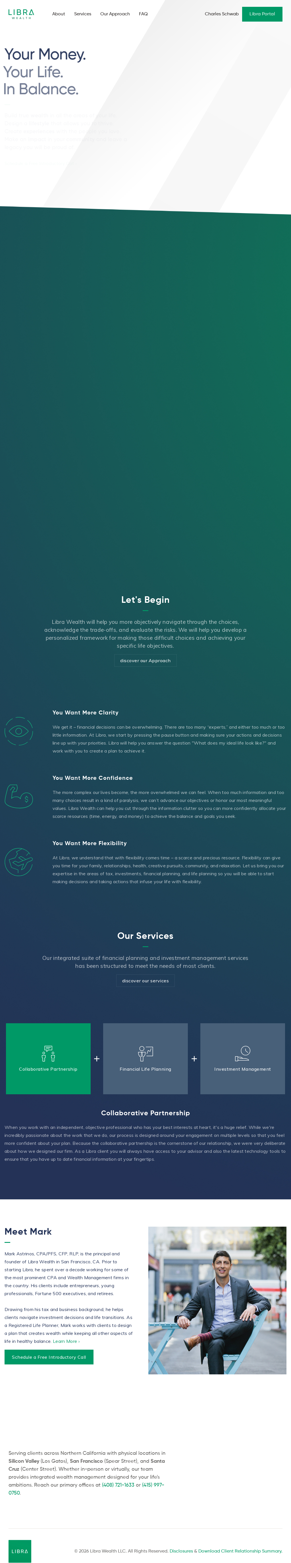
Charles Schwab (222, 14)
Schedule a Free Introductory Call (49, 1360)
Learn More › (66, 1344)
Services (82, 14)
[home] (23, 14)
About (58, 14)
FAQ (143, 14)
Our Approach (115, 14)
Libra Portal (262, 14)
